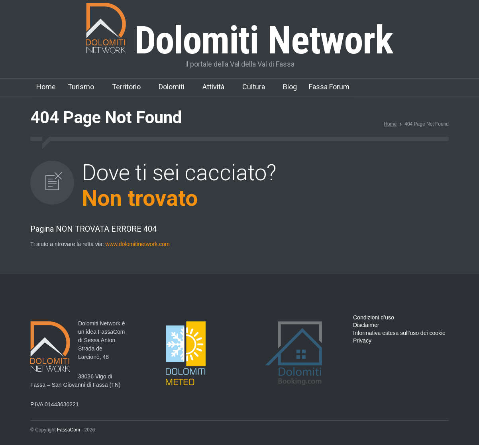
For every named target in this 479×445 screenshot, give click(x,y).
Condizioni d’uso (373, 317)
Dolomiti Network (239, 40)
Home (46, 87)
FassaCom (68, 430)
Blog (290, 87)
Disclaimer (366, 325)
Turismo (81, 87)
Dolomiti (172, 87)
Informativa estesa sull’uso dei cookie (399, 333)
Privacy (362, 340)
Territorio (126, 87)
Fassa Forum (329, 87)
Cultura (253, 87)
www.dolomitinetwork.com (138, 244)
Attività (213, 87)
